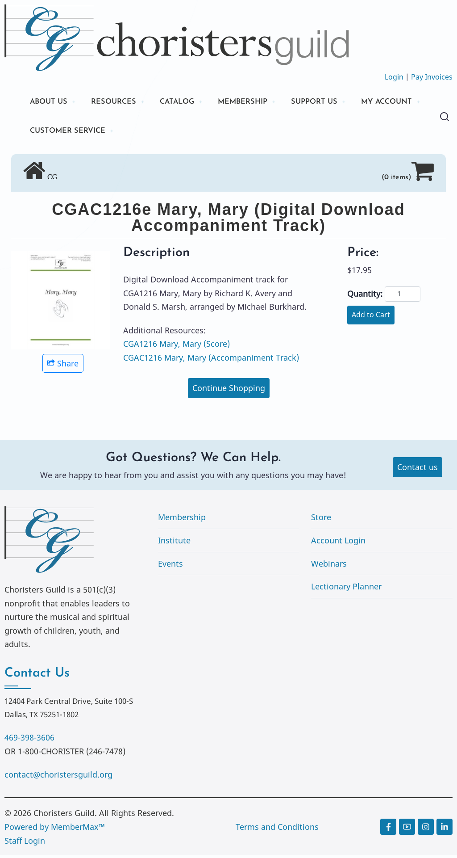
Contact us (417, 469)
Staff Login (24, 842)
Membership (182, 519)
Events (170, 565)
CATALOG (187, 102)
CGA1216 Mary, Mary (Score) (176, 346)
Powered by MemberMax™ (54, 829)
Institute (174, 543)
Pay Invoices (432, 77)
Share (63, 365)
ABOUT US (50, 102)
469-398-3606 (29, 740)
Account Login (338, 543)
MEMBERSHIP (258, 102)
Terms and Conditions (277, 829)
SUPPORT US (335, 102)
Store (321, 519)
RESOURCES (119, 102)
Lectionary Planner (346, 589)
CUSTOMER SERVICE (152, 133)
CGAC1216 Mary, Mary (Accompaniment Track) (211, 360)
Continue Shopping (228, 390)
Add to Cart (371, 317)
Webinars (329, 565)
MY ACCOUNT (58, 133)
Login (394, 77)
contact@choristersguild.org (58, 776)
